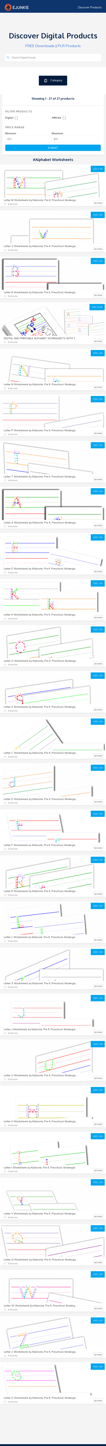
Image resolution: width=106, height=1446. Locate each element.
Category (53, 80)
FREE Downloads (40, 45)
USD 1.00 (97, 169)
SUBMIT (53, 148)
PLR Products (69, 45)
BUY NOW (98, 203)
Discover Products (90, 7)
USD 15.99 (97, 307)
